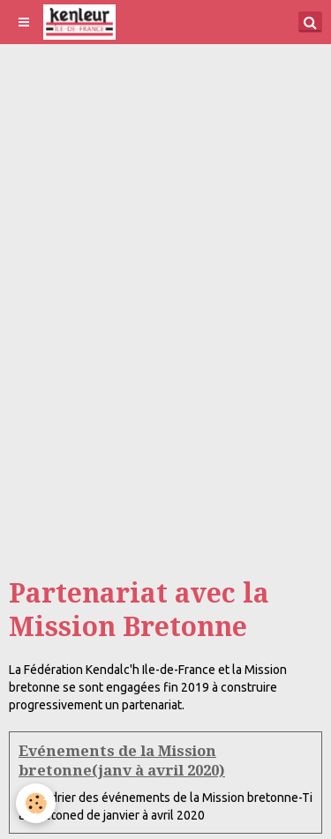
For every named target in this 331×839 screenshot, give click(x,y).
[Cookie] (36, 803)
